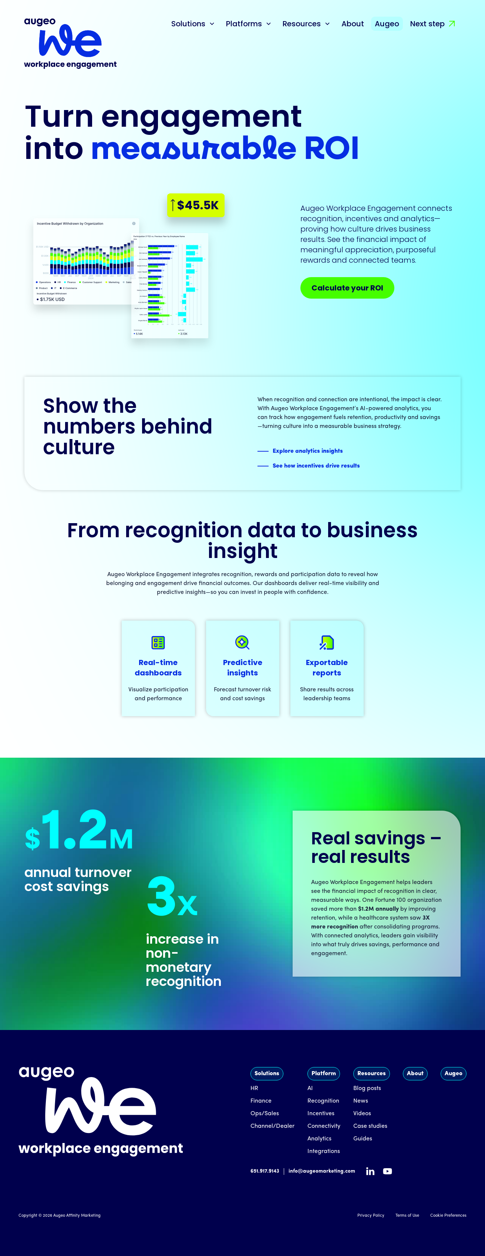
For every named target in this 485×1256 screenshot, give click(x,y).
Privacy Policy (370, 1216)
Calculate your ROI (347, 288)
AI (310, 1088)
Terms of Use (407, 1216)
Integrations (323, 1151)
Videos (362, 1114)
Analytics (319, 1139)
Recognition (323, 1101)
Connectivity (323, 1126)
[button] (193, 24)
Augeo (387, 24)
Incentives (320, 1114)
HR (254, 1088)
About (352, 24)
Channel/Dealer (272, 1126)
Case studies (370, 1126)
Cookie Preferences (448, 1216)
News (360, 1101)
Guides (362, 1139)
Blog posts (367, 1088)
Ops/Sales (264, 1114)
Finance (261, 1101)
